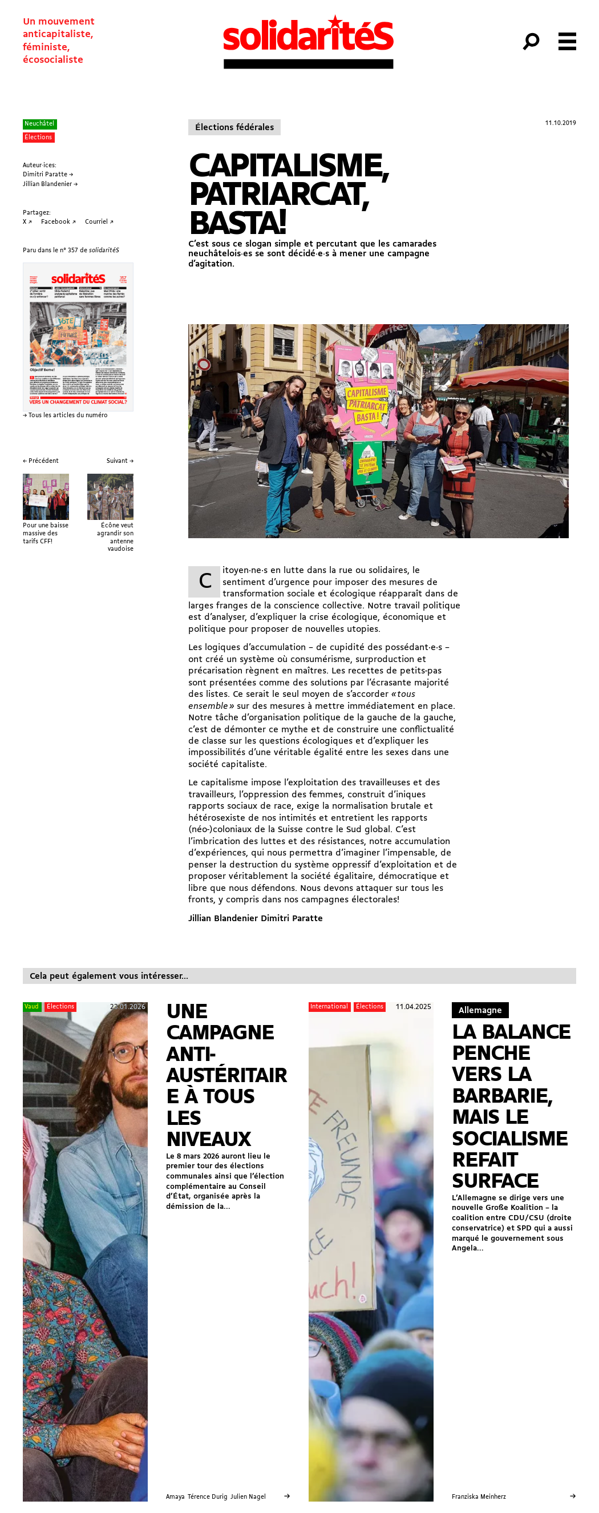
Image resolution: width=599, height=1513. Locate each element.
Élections (38, 138)
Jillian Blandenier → (50, 184)
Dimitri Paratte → (48, 175)
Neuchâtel (39, 124)
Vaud (32, 1007)
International (329, 1007)
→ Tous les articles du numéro (65, 416)
